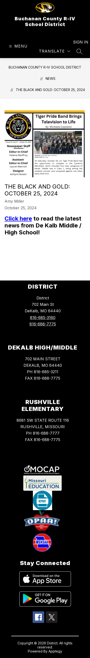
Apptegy (55, 651)
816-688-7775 (43, 324)
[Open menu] (18, 46)
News (50, 78)
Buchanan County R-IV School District (45, 67)
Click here (18, 218)
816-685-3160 (42, 317)
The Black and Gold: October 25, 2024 (50, 90)
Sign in (77, 42)
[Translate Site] (55, 51)
